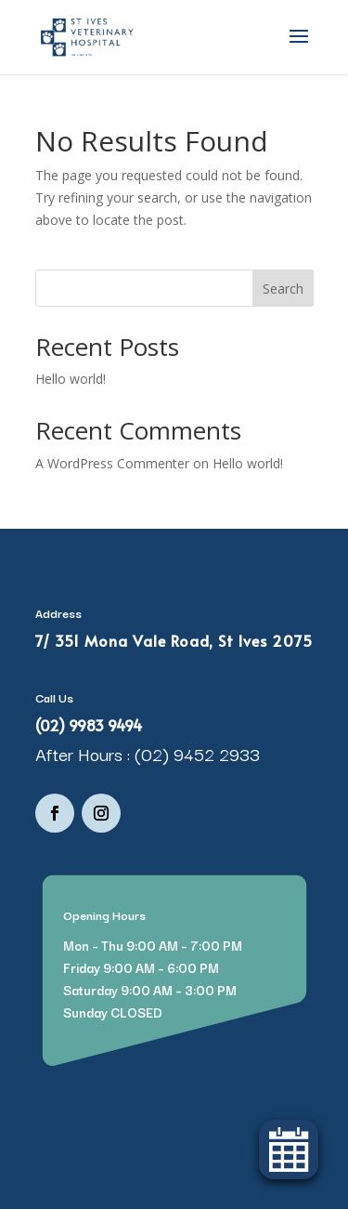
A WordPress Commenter (112, 463)
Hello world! (70, 379)
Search (283, 288)
